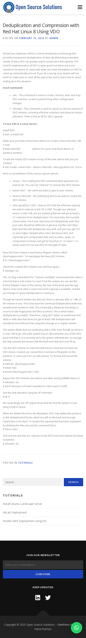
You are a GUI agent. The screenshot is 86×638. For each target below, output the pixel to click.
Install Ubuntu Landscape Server (22, 504)
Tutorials (25, 462)
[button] (76, 627)
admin (53, 38)
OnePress (64, 624)
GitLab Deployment (15, 512)
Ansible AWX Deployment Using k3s (24, 521)
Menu (80, 7)
